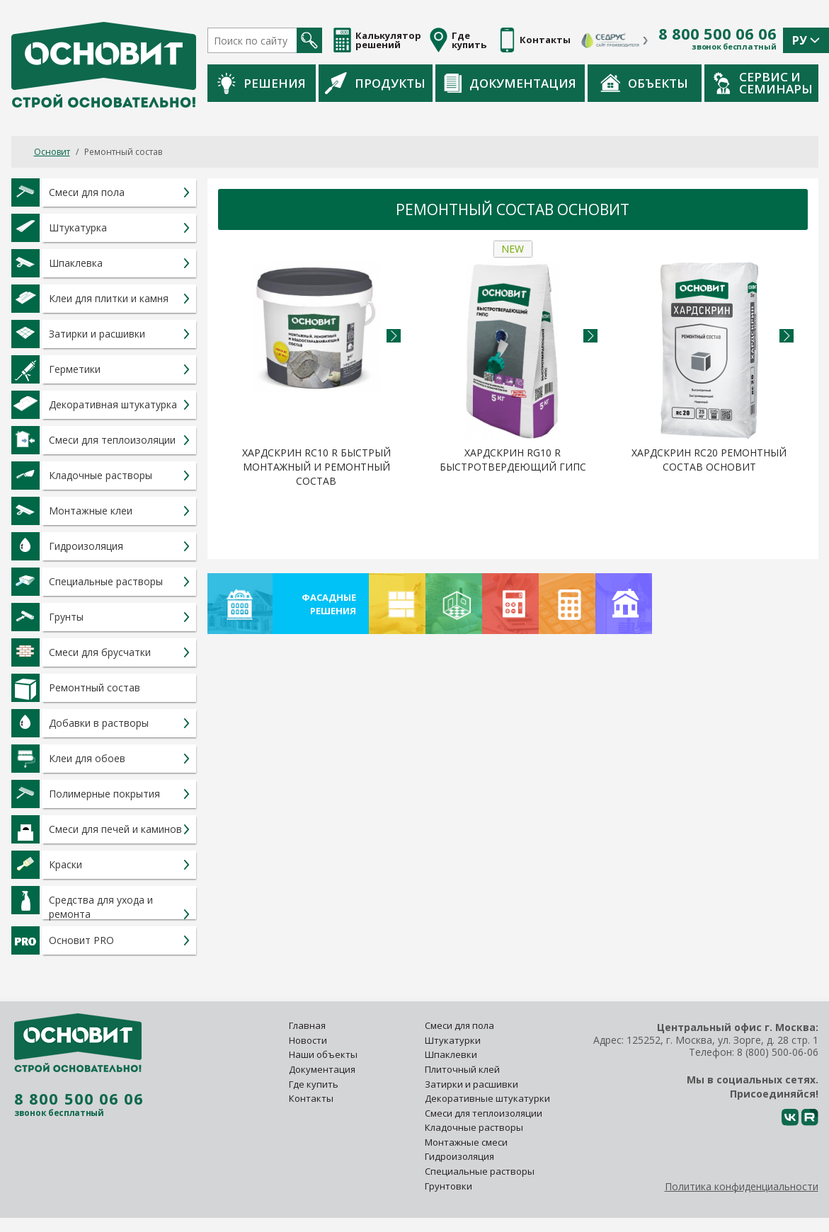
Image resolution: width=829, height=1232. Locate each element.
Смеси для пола (459, 1025)
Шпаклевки (451, 1054)
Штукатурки (453, 1040)
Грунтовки (448, 1186)
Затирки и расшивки (471, 1084)
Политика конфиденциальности (741, 1186)
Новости (308, 1040)
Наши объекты (323, 1054)
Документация (510, 83)
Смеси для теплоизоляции (483, 1113)
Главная (307, 1025)
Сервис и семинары (763, 83)
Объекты (644, 83)
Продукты (375, 82)
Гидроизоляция (460, 1156)
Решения (261, 83)
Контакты (311, 1098)
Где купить (313, 1084)
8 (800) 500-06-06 (777, 1052)
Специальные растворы (479, 1171)
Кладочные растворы (474, 1127)
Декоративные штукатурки (487, 1098)
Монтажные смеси (466, 1142)
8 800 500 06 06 (717, 34)
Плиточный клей (463, 1069)
